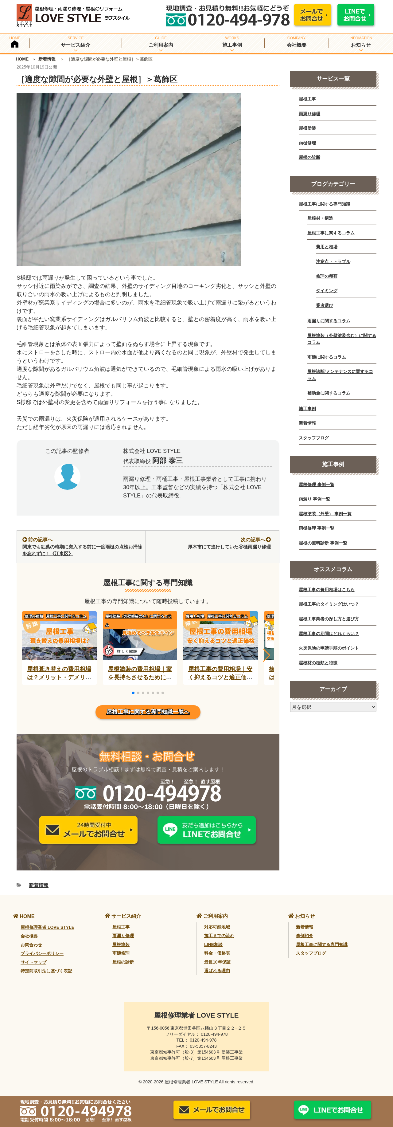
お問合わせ (31, 944)
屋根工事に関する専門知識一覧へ (148, 712)
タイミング (326, 290)
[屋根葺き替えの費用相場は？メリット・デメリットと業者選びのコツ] (59, 656)
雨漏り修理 (309, 113)
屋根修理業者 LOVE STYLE (47, 927)
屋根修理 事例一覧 (316, 484)
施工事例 (307, 408)
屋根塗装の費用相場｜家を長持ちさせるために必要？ (140, 677)
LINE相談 (213, 944)
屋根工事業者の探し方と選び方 (329, 618)
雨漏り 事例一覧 (314, 499)
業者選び (324, 305)
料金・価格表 (217, 953)
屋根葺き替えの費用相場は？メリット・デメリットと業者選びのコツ (59, 677)
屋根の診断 (309, 157)
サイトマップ (33, 962)
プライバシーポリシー (42, 953)
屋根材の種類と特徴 (318, 662)
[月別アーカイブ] (333, 707)
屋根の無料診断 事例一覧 (323, 542)
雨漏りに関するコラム (328, 320)
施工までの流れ (219, 935)
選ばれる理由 (217, 970)
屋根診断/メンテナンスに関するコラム (340, 375)
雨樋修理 (307, 142)
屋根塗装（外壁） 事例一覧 (325, 513)
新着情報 (47, 59)
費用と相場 (326, 246)
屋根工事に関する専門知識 (324, 204)
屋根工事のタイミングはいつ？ (329, 604)
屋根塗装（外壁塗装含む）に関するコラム (138, 620)
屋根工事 (307, 98)
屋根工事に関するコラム (66, 616)
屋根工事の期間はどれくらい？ (329, 633)
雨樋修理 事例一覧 (316, 528)
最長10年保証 (217, 962)
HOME (22, 59)
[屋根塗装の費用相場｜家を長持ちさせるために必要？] (140, 656)
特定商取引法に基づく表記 (46, 970)
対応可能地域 (217, 927)
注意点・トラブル (333, 261)
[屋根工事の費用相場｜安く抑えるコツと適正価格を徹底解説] (220, 656)
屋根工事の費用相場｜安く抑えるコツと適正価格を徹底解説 (220, 677)
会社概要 (296, 45)
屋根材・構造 (320, 218)
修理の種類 (326, 276)
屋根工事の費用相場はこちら (327, 589)
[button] (267, 655)
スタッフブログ (314, 437)
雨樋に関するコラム (326, 357)
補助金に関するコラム (328, 393)
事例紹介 (304, 935)
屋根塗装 (307, 128)
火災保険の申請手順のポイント (329, 648)
